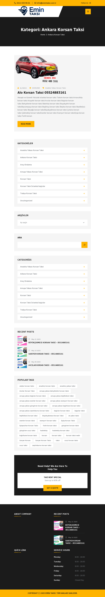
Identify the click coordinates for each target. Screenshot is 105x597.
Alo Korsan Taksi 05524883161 (42, 93)
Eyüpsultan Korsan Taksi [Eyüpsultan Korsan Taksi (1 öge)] (28, 426)
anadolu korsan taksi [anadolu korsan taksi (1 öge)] (47, 386)
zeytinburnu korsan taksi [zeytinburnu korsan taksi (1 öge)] (41, 445)
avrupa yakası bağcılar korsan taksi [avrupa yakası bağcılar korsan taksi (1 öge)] (32, 396)
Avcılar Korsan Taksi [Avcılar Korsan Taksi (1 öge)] (27, 391)
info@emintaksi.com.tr (46, 3)
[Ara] (84, 245)
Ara (20, 237)
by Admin (22, 88)
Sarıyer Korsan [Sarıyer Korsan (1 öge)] (24, 440)
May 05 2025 (34, 362)
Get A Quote (52, 488)
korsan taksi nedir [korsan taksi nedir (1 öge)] (73, 436)
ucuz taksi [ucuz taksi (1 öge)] (23, 445)
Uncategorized (26, 201)
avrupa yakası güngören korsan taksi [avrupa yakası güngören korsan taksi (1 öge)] (33, 406)
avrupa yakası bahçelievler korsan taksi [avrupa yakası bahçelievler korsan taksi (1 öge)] (54, 391)
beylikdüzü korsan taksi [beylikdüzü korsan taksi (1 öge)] (28, 416)
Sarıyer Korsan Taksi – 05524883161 (46, 354)
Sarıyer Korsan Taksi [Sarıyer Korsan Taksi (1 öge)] (43, 440)
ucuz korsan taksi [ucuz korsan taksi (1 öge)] (71, 440)
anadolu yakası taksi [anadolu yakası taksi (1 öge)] (67, 386)
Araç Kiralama (26, 165)
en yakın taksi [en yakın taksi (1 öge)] (73, 416)
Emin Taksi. (50, 593)
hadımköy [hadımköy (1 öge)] (43, 431)
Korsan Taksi (25, 179)
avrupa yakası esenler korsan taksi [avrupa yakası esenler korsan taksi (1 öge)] (32, 401)
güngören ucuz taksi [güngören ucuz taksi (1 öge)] (27, 431)
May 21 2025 (34, 339)
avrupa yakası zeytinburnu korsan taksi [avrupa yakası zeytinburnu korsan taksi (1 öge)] (34, 411)
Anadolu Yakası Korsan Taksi (54, 88)
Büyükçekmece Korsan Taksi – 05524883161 (49, 343)
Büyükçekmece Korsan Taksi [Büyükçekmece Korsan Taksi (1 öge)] (53, 416)
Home (42, 35)
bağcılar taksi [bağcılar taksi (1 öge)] (80, 411)
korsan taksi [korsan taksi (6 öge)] (56, 436)
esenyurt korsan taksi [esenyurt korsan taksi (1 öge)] (48, 421)
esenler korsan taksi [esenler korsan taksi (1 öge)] (27, 421)
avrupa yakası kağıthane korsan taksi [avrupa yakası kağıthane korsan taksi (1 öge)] (66, 406)
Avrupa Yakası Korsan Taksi (31, 172)
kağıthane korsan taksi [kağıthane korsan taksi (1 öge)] (28, 436)
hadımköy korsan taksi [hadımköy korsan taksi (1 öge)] (60, 431)
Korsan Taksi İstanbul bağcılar (32, 186)
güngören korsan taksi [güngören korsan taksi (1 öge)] (70, 426)
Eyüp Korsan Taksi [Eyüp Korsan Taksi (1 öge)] (68, 421)
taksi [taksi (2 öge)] (58, 440)
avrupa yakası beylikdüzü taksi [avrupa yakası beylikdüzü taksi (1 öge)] (62, 396)
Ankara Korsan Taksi (28, 157)
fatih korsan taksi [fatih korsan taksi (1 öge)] (50, 426)
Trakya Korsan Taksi (28, 193)
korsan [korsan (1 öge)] (44, 436)
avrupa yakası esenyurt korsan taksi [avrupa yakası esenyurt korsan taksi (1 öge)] (63, 401)
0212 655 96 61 (23, 3)
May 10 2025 (34, 351)
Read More (26, 124)
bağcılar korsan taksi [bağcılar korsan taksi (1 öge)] (62, 411)
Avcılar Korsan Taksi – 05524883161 (46, 365)
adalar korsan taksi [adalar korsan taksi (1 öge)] (26, 386)
